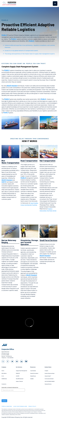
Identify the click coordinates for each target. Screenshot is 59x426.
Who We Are (4, 373)
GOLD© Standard (19, 378)
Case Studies (33, 370)
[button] (55, 3)
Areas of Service (19, 381)
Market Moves (33, 376)
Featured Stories (48, 384)
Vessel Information (34, 373)
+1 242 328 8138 (10, 357)
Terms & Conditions (7, 406)
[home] (10, 3)
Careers (32, 378)
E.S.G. (3, 376)
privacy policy (32, 406)
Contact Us (4, 384)
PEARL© (18, 373)
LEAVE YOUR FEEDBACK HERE (20, 406)
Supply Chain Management (21, 370)
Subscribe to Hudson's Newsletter (10, 387)
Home (3, 370)
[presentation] (13, 396)
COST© (17, 376)
